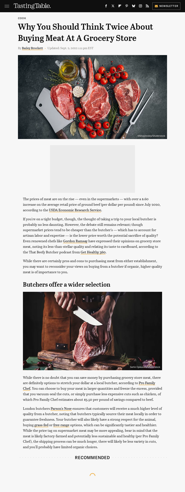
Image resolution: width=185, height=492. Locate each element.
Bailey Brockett (32, 48)
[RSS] (147, 6)
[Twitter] (113, 6)
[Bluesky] (134, 6)
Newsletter (166, 6)
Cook (22, 18)
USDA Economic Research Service (75, 209)
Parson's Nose (61, 408)
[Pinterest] (127, 6)
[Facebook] (106, 6)
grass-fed (41, 424)
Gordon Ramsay (75, 240)
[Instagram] (140, 6)
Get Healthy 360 (93, 252)
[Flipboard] (120, 6)
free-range (61, 424)
